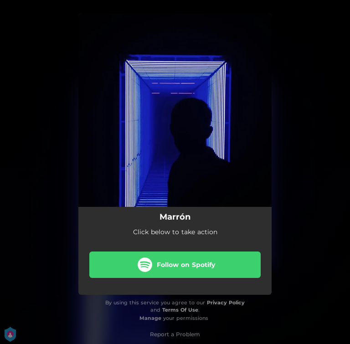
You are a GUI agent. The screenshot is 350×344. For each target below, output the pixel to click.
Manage (150, 318)
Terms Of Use (180, 310)
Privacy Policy (226, 302)
